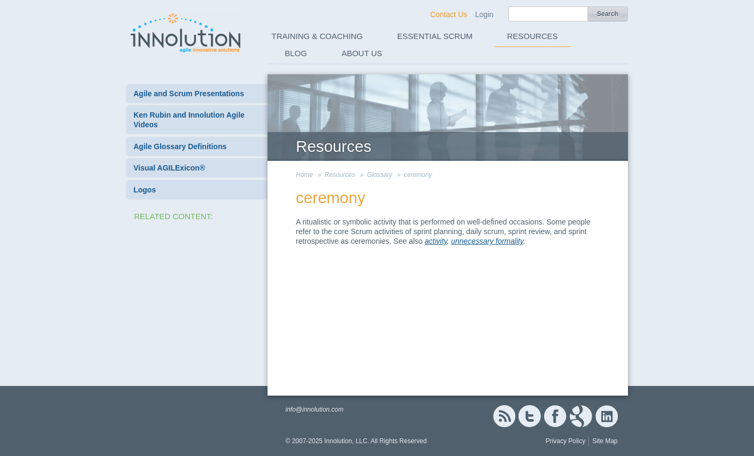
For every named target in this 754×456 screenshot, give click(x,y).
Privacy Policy (566, 441)
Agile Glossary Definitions (179, 146)
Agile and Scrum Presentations (188, 93)
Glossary (379, 175)
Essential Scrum (435, 36)
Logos (144, 190)
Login (484, 14)
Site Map (604, 441)
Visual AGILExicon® (169, 168)
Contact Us (448, 14)
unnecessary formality (487, 241)
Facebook (555, 416)
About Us (361, 53)
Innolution (186, 33)
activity (436, 241)
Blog (296, 53)
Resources (532, 36)
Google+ (581, 416)
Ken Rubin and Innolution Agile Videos (189, 120)
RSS (504, 416)
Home (304, 175)
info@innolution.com (314, 409)
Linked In (606, 416)
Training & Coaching (317, 36)
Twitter (530, 416)
